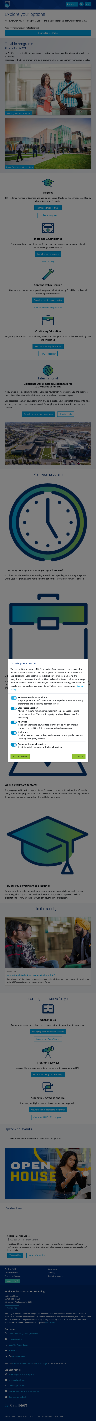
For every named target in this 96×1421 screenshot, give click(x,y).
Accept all (78, 756)
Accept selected (20, 756)
